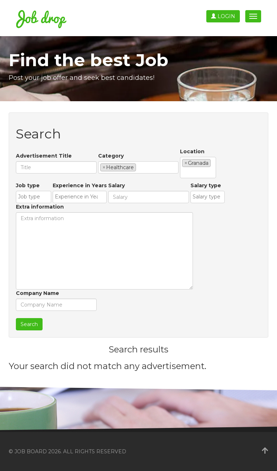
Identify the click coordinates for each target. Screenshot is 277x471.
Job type (28, 185)
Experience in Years (80, 185)
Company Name (37, 293)
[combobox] (138, 167)
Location (192, 151)
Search (29, 324)
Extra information (40, 207)
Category (111, 156)
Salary (116, 185)
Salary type (205, 185)
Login (223, 16)
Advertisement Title (44, 156)
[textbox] (140, 167)
